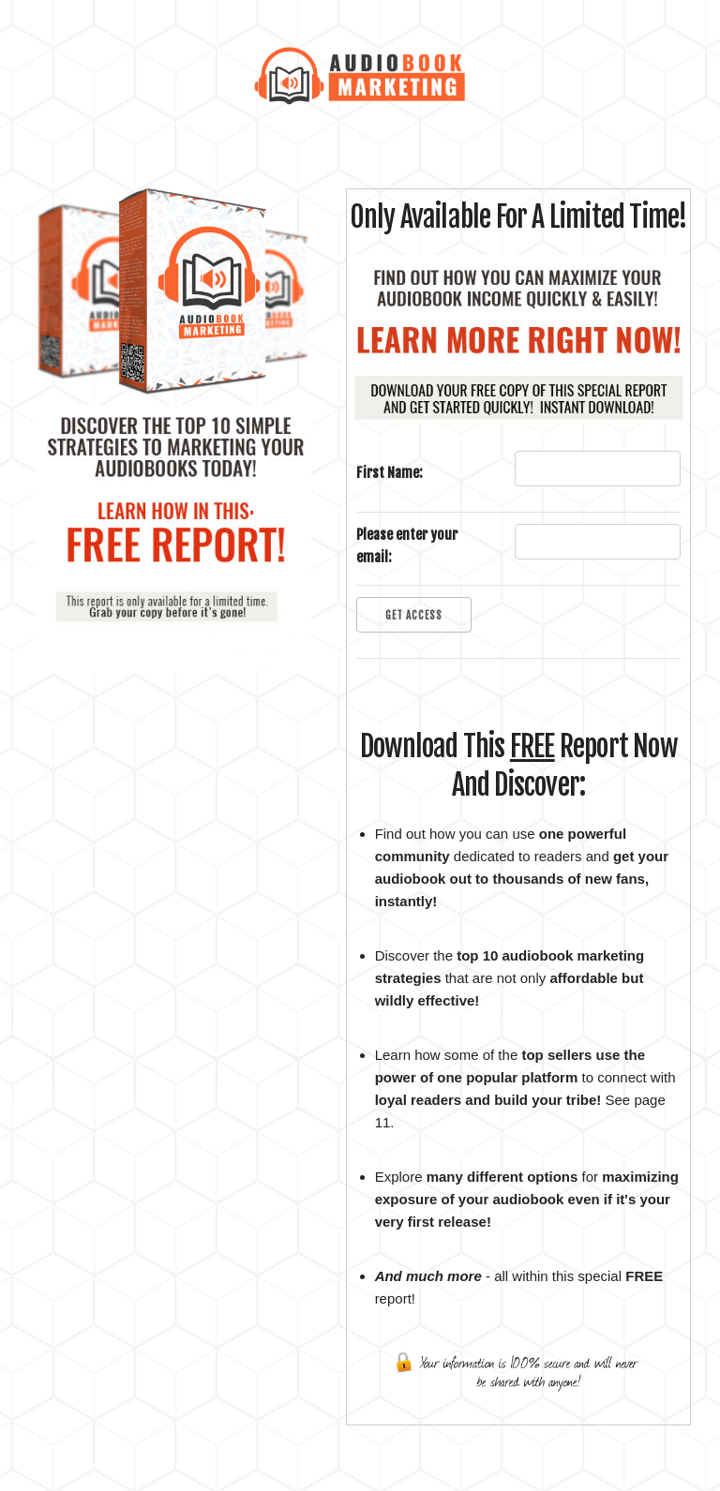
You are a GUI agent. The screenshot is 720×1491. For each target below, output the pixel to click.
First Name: (389, 473)
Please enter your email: (407, 546)
